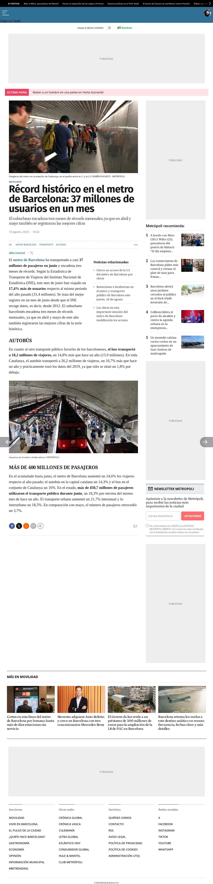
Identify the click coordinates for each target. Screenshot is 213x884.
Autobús (61, 244)
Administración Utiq (124, 856)
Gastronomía (19, 843)
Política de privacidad (125, 843)
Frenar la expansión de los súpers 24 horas (83, 3)
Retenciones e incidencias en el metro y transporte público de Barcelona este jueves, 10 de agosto (115, 293)
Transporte (46, 244)
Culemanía (67, 830)
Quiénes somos (120, 818)
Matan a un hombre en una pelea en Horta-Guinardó (68, 92)
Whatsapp (165, 849)
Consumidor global (74, 849)
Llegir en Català (10, 21)
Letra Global (68, 837)
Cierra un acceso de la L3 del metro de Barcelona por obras (114, 274)
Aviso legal (117, 837)
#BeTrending (18, 868)
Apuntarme (192, 516)
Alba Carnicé (17, 252)
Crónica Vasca (70, 824)
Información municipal (26, 862)
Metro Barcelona (26, 244)
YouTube (164, 843)
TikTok (163, 837)
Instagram (166, 830)
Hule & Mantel (69, 856)
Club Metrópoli (70, 862)
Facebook (165, 824)
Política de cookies (123, 849)
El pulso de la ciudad (25, 830)
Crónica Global (70, 818)
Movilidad (15, 181)
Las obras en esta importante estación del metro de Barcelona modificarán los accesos (112, 314)
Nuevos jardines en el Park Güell (123, 3)
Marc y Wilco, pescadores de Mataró (41, 3)
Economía (16, 849)
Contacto (116, 824)
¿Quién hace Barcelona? (27, 837)
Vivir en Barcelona (23, 824)
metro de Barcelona (29, 260)
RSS (111, 830)
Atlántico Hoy (69, 843)
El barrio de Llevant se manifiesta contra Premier (166, 3)
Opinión (15, 856)
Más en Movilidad (22, 677)
